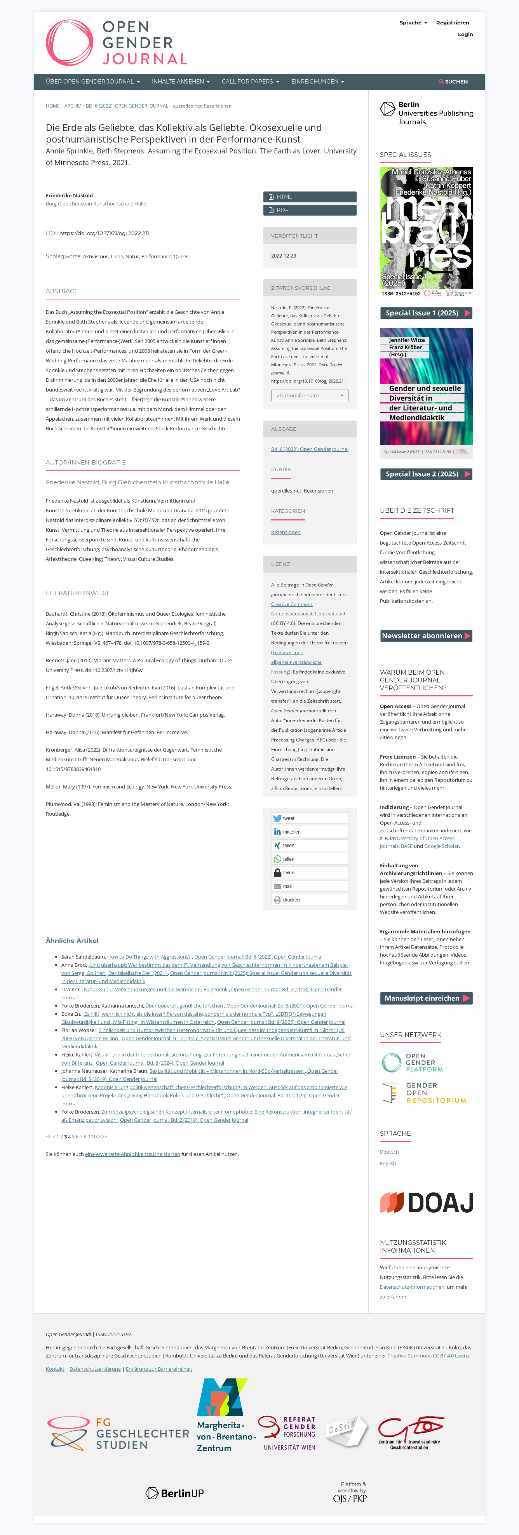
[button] (310, 818)
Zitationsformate (298, 395)
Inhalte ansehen (179, 81)
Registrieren (452, 22)
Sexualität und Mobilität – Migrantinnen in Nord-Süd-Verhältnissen (227, 1070)
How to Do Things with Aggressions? (149, 956)
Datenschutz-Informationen (412, 1286)
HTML (283, 196)
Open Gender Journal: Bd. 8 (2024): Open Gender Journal (160, 1062)
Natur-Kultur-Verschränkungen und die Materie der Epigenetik (156, 989)
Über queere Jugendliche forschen (184, 1005)
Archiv (72, 106)
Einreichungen (315, 81)
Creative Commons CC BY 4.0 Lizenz (428, 1355)
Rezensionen (286, 532)
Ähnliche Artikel (72, 941)
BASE (407, 845)
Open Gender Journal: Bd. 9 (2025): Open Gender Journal (281, 1021)
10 (94, 1136)
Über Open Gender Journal (90, 81)
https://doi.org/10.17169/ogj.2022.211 (104, 233)
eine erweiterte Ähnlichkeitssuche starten (132, 1153)
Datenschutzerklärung (95, 1368)
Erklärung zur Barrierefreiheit (159, 1368)
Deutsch (389, 1151)
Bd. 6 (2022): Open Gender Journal (127, 106)
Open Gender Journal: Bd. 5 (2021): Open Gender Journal (290, 1005)
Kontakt (55, 1368)
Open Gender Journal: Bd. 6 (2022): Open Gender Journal (258, 956)
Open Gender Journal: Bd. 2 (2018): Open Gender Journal (184, 1119)
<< (48, 1136)
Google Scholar (441, 845)
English (388, 1163)
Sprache (411, 22)
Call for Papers (248, 81)
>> (104, 1136)
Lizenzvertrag (287, 652)
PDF (282, 210)
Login (465, 34)
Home (53, 106)
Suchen (453, 81)
